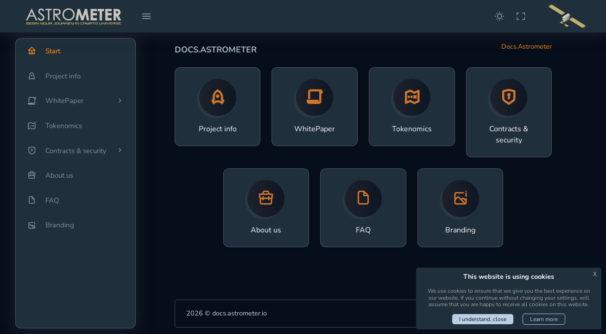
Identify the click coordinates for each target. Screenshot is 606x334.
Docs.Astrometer (526, 46)
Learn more (544, 319)
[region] (75, 183)
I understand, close (482, 319)
